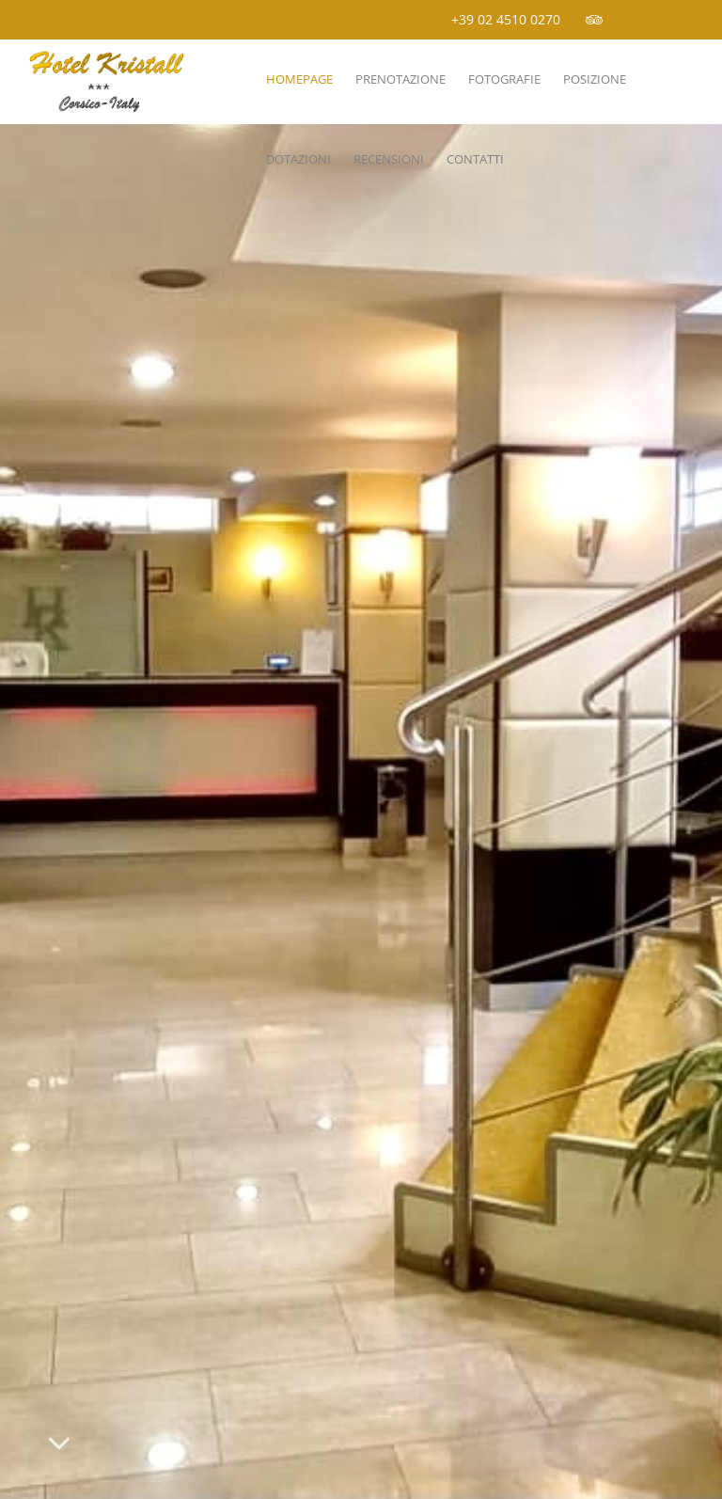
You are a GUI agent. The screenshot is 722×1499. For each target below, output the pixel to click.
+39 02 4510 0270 (505, 19)
